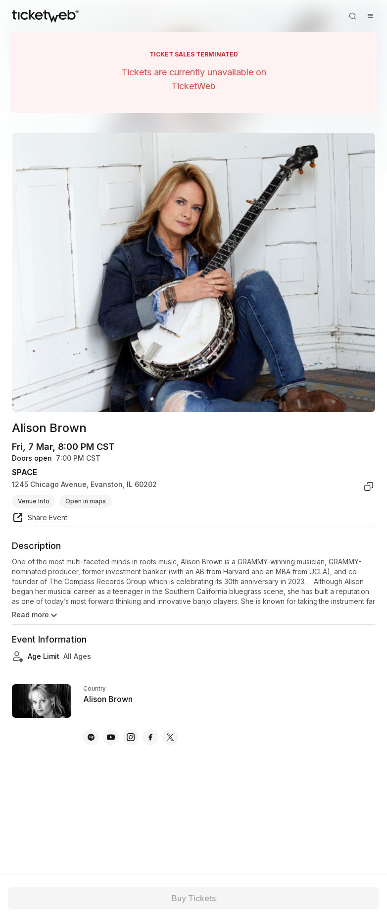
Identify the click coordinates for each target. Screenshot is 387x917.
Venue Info (33, 501)
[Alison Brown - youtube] (111, 737)
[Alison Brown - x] (170, 737)
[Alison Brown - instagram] (131, 737)
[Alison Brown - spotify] (91, 737)
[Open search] (352, 16)
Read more (35, 615)
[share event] (39, 519)
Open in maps (85, 501)
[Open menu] (370, 16)
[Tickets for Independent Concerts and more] (45, 16)
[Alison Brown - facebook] (150, 737)
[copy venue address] (368, 486)
